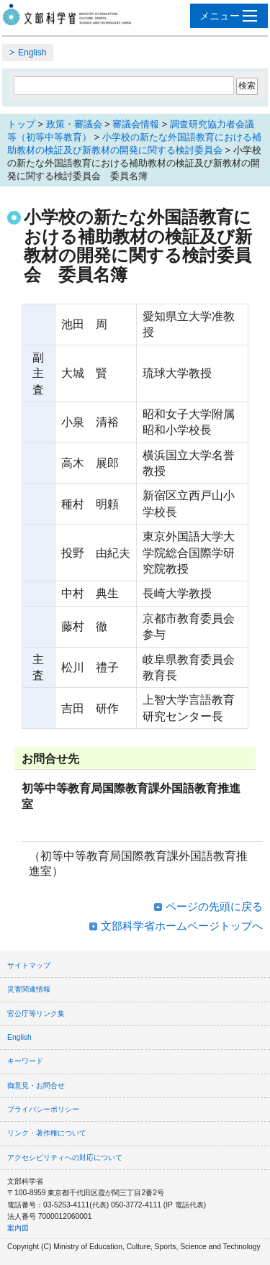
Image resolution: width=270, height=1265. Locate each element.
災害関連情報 (28, 989)
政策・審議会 (74, 124)
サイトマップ (28, 965)
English (32, 52)
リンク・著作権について (46, 1133)
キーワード (25, 1061)
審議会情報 (135, 124)
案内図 (18, 1228)
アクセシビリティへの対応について (64, 1157)
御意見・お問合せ (36, 1085)
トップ (21, 124)
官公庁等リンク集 (36, 1013)
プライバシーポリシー (43, 1109)
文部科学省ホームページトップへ (182, 926)
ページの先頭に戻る (214, 906)
